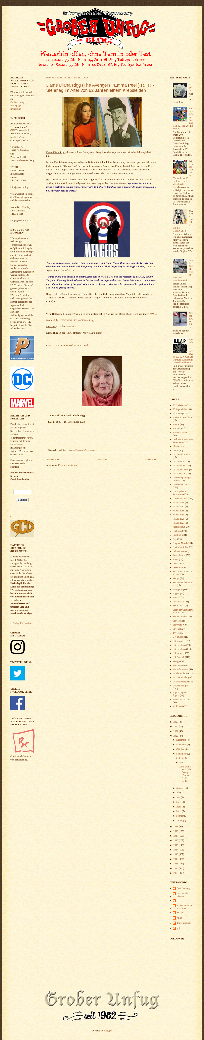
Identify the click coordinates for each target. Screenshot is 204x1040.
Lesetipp (177, 567)
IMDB (69, 332)
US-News (177, 653)
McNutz (180, 912)
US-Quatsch (178, 657)
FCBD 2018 (178, 510)
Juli (178, 792)
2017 (176, 835)
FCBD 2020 (178, 518)
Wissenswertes (90, 450)
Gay (175, 539)
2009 (176, 873)
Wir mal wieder (180, 677)
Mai (178, 802)
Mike (179, 917)
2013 (176, 854)
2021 (176, 731)
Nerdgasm (177, 589)
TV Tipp (177, 632)
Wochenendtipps (181, 685)
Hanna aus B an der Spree (184, 907)
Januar (179, 820)
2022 (176, 726)
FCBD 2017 (178, 506)
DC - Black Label (181, 454)
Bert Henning (183, 888)
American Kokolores (183, 417)
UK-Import (178, 636)
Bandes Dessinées (181, 432)
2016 (176, 840)
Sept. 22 (183, 758)
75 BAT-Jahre (179, 405)
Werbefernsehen (180, 669)
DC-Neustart (179, 473)
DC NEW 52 (179, 465)
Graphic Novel (180, 543)
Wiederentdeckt (180, 673)
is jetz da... (191, 87)
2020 (176, 735)
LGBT (176, 563)
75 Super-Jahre (180, 409)
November (181, 744)
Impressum (15, 109)
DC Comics (178, 461)
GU (178, 900)
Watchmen (178, 665)
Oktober (180, 749)
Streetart (177, 629)
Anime (176, 424)
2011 (176, 863)
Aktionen (177, 413)
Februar (180, 815)
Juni (178, 797)
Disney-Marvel (180, 498)
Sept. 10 (183, 762)
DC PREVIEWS (181, 469)
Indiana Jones (179, 551)
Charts (176, 446)
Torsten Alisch (184, 923)
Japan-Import (179, 555)
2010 (176, 868)
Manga (176, 578)
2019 (176, 826)
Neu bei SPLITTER (191, 319)
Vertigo (176, 661)
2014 (176, 849)
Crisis (175, 450)
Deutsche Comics (181, 484)
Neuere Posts (53, 459)
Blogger (108, 1030)
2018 (176, 831)
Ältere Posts (151, 459)
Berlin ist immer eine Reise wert (183, 441)
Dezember (181, 739)
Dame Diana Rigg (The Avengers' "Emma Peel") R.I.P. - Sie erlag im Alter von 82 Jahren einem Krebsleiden (100, 88)
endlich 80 (178, 706)
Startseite (102, 459)
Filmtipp (177, 535)
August (180, 788)
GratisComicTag (180, 547)
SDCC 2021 (178, 605)
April (179, 806)
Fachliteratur (179, 526)
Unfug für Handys (22, 623)
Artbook (177, 428)
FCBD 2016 (178, 502)
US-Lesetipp (179, 645)
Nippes (176, 593)
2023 (176, 721)
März (179, 811)
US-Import (178, 641)
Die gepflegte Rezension (179, 493)
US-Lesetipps (179, 649)
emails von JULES (182, 699)
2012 (176, 859)
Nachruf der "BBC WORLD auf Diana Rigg (70, 320)
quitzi (179, 928)
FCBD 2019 (178, 514)
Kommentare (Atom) (68, 465)
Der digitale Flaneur (182, 895)
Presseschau (178, 601)
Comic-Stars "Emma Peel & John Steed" (67, 345)
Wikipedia (71, 326)
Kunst (175, 559)
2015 (176, 845)
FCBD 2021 (178, 522)
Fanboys (79, 450)
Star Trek (177, 620)
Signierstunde (179, 616)
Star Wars (177, 624)
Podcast (176, 597)
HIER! (153, 313)
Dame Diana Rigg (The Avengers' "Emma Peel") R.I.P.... (184, 773)
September (181, 753)
